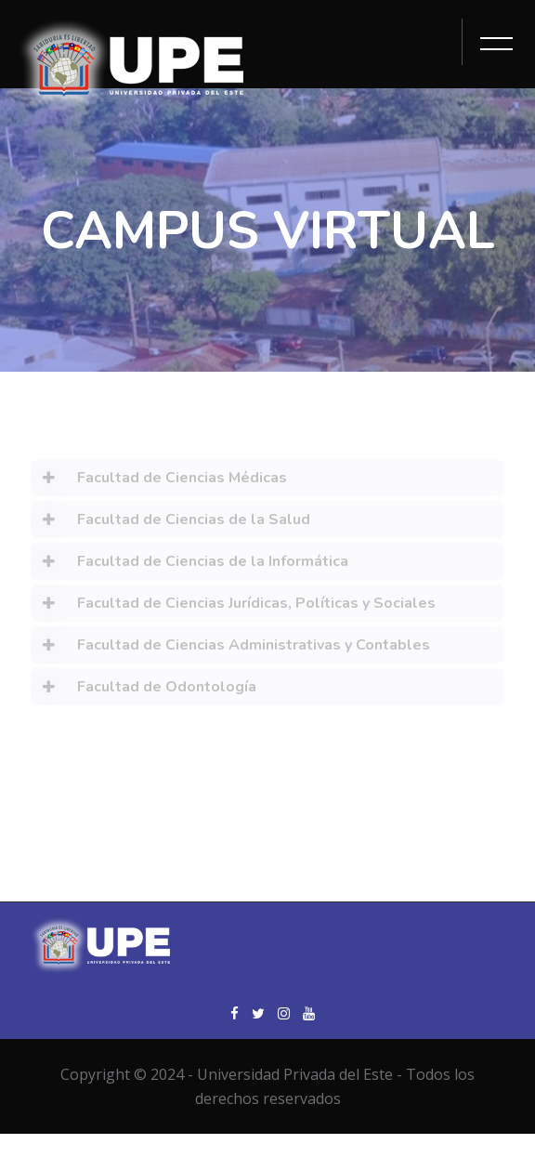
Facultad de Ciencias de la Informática (189, 565)
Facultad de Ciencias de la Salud (170, 523)
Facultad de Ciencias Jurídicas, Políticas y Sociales (233, 606)
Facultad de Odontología (143, 690)
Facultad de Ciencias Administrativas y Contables (230, 648)
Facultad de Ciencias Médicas (159, 481)
